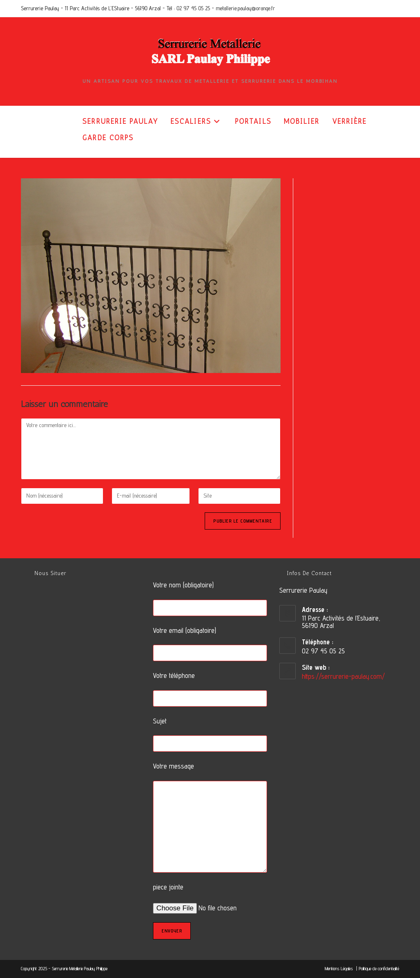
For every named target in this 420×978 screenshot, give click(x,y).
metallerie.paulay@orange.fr (245, 8)
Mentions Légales (339, 968)
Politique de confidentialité (379, 968)
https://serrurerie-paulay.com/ (343, 676)
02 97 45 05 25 (193, 8)
